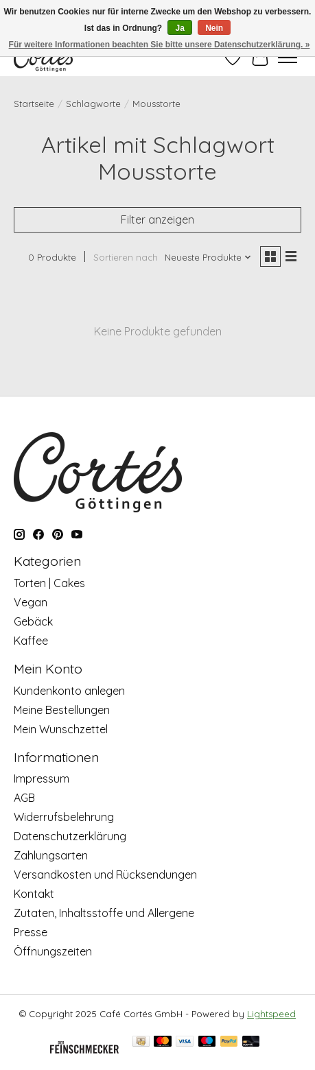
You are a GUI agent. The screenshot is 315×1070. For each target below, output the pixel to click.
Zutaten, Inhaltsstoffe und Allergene (104, 913)
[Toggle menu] (287, 57)
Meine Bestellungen (62, 710)
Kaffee (31, 640)
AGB (24, 798)
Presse (30, 932)
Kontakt (34, 894)
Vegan (30, 602)
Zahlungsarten (51, 855)
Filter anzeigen (157, 219)
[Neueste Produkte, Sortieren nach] (208, 257)
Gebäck (33, 621)
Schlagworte (93, 103)
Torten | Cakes (49, 583)
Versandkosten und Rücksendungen (105, 874)
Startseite (34, 103)
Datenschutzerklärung (70, 836)
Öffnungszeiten (53, 951)
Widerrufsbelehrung (64, 817)
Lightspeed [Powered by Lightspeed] (271, 1013)
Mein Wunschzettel (61, 729)
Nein (214, 28)
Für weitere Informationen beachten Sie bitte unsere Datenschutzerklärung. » (159, 44)
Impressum (41, 778)
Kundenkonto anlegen (69, 691)
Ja (179, 28)
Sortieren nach (125, 257)
